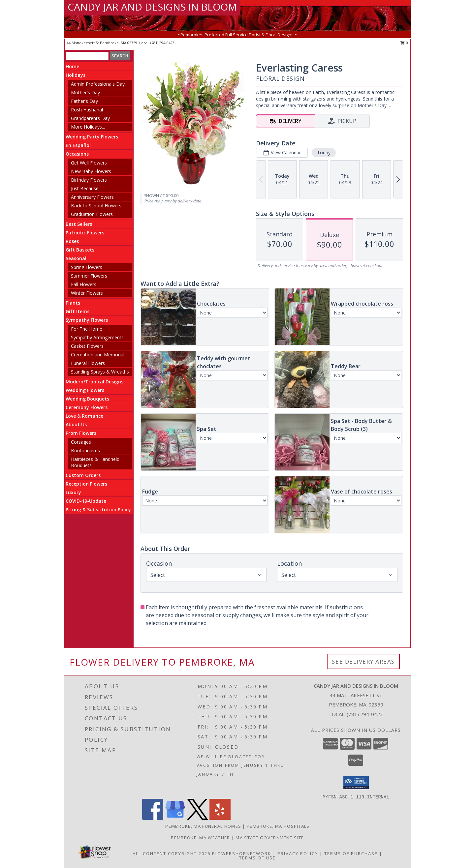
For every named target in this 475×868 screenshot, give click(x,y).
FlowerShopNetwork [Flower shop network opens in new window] (241, 853)
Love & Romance (84, 416)
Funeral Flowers (88, 363)
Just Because (85, 188)
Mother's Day (85, 92)
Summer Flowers (89, 276)
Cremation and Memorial (97, 354)
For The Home (86, 329)
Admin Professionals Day (98, 84)
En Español (78, 145)
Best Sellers (79, 224)
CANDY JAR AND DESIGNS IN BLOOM (152, 7)
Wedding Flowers (85, 390)
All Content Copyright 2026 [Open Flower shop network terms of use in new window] (171, 853)
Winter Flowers (87, 293)
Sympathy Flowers (87, 320)
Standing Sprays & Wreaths (100, 372)
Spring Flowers (86, 267)
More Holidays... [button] (88, 127)
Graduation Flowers (92, 214)
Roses (72, 241)
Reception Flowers (86, 484)
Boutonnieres (85, 450)
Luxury (73, 492)
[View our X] (197, 818)
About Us (76, 424)
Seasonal (76, 258)
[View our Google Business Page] (175, 818)
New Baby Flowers (91, 171)
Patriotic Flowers (85, 232)
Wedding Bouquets (87, 399)
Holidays (75, 75)
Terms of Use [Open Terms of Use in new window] (257, 858)
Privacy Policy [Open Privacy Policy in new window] (297, 853)
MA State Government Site (270, 838)
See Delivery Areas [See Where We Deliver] (363, 661)
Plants (73, 303)
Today (324, 152)
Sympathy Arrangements (97, 337)
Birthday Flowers (89, 180)
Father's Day (84, 101)
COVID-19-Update (86, 501)
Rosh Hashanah (88, 109)
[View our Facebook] (152, 818)
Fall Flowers (83, 284)
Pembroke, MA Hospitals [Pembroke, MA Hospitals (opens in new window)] (278, 826)
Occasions (77, 154)
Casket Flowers (87, 346)
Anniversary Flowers (92, 197)
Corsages (81, 442)
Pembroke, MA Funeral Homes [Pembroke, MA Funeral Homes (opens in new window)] (203, 826)
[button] (356, 782)
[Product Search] (87, 56)
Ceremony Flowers (87, 407)
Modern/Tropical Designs (94, 381)
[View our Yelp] (220, 818)
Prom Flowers (81, 433)
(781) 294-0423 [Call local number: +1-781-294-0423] (162, 42)
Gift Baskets (80, 250)
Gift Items (77, 311)
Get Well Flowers (89, 163)
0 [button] (404, 42)
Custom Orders (83, 475)
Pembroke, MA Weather (200, 838)
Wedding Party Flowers (92, 137)
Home (72, 66)
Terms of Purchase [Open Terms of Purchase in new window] (351, 853)
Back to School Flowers (96, 205)
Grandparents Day (90, 118)
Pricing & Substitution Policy (98, 509)
